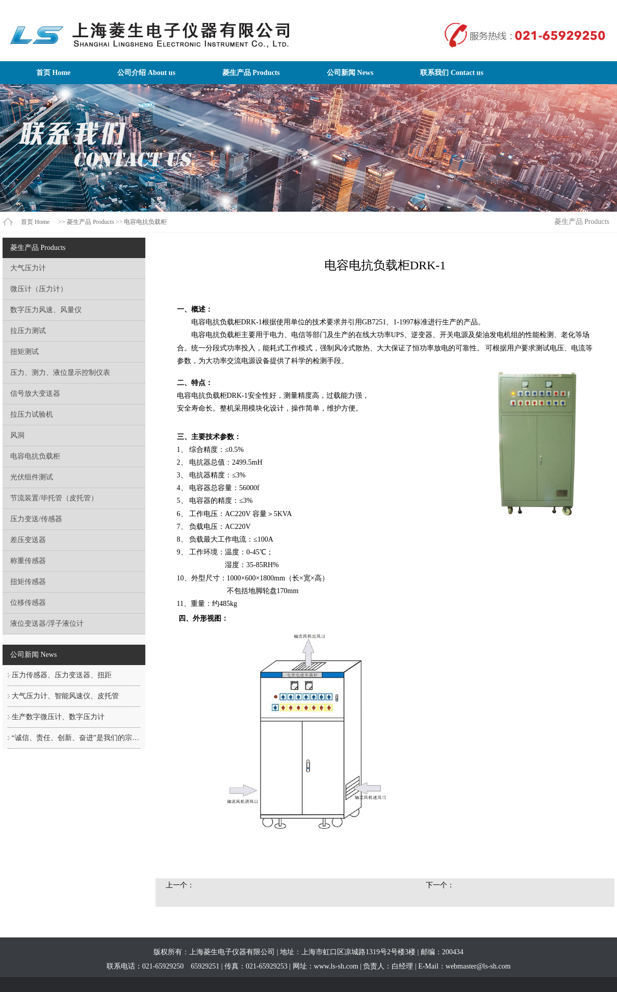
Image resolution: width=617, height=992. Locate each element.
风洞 (17, 435)
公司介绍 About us (146, 73)
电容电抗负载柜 (145, 221)
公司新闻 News (350, 73)
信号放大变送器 (35, 393)
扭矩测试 (24, 351)
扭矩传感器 (28, 582)
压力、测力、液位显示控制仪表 (60, 372)
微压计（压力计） (38, 289)
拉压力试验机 (31, 414)
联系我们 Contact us (451, 73)
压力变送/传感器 (36, 519)
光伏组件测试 (31, 477)
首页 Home (53, 73)
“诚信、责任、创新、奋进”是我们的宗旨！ (79, 738)
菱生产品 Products (251, 73)
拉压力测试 (28, 331)
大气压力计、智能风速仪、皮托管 (65, 696)
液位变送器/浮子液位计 (47, 623)
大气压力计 (28, 268)
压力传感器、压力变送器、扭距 (62, 675)
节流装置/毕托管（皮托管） (54, 498)
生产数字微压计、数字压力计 (58, 717)
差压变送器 (28, 540)
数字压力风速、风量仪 (46, 310)
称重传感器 (28, 561)
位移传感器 (28, 602)
